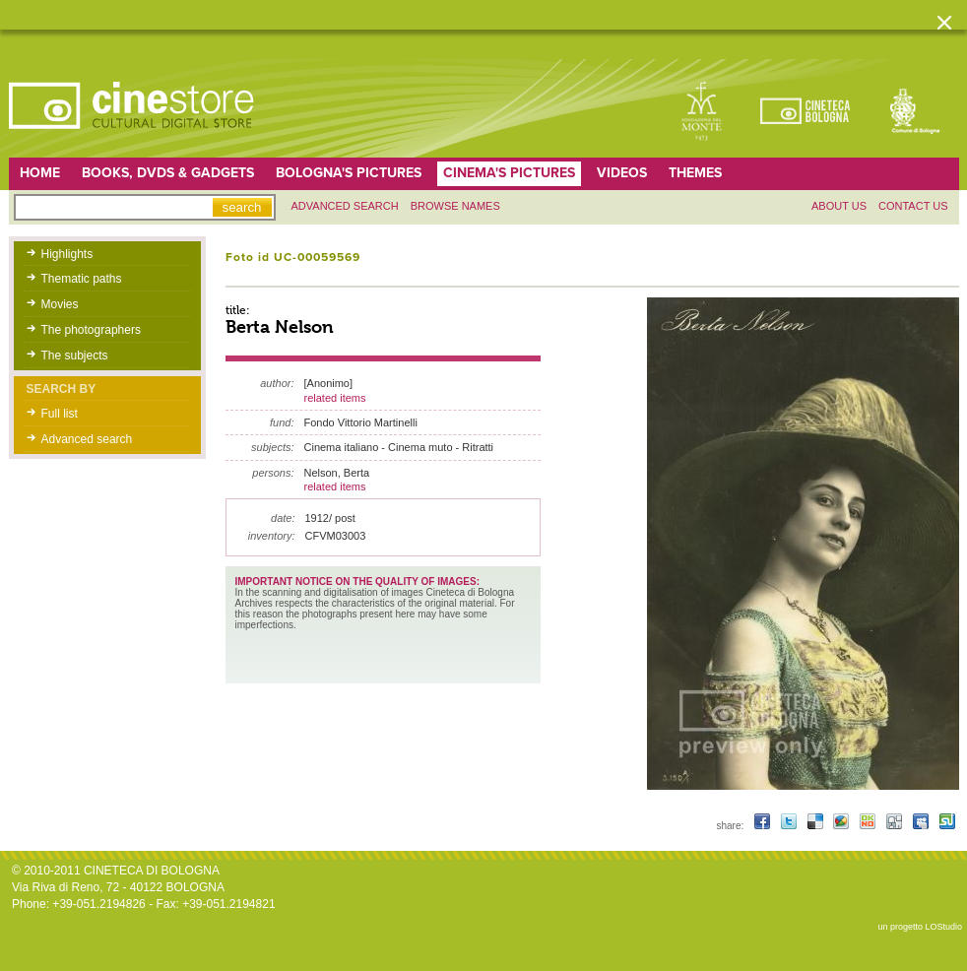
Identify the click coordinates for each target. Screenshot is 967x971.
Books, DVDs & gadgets (168, 172)
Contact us (913, 206)
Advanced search (345, 206)
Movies (60, 304)
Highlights (67, 254)
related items (335, 398)
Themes (695, 172)
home (40, 172)
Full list (59, 414)
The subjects (74, 355)
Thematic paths (81, 279)
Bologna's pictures (348, 172)
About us (839, 206)
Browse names (455, 206)
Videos (622, 172)
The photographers (91, 330)
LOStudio (943, 927)
